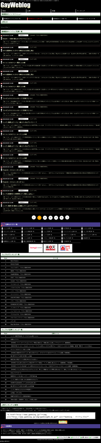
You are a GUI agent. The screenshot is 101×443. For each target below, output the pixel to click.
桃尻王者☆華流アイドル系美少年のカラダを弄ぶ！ (24, 359)
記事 (28, 11)
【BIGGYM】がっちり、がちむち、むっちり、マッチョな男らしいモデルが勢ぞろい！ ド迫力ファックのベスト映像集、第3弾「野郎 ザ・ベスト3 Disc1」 (52, 346)
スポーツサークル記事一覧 (9, 238)
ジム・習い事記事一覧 (88, 231)
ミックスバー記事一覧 (28, 228)
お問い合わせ (85, 438)
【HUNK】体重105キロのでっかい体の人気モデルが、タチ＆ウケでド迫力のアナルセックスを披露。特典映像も (40, 352)
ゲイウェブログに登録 (64, 438)
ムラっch (13, 321)
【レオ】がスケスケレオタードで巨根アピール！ (18, 98)
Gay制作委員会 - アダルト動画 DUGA (21, 274)
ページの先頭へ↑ (95, 438)
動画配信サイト (23, 35)
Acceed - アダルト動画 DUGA (19, 281)
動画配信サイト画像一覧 (60, 18)
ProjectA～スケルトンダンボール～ (14, 170)
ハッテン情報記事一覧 (28, 231)
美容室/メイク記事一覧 (9, 234)
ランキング (81, 11)
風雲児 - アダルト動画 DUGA (18, 271)
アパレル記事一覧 (27, 234)
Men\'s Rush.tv (14, 261)
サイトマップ (75, 438)
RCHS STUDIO (15, 264)
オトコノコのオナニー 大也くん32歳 (20, 349)
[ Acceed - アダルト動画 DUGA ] (38, 35)
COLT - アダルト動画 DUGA (18, 277)
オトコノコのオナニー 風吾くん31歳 (14, 62)
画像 (53, 11)
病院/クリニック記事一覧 (69, 234)
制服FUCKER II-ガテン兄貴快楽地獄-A (21, 396)
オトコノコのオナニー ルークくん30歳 (15, 134)
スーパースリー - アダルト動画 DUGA (21, 294)
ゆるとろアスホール (16, 373)
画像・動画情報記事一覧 (29, 241)
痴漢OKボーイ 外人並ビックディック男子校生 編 (24, 376)
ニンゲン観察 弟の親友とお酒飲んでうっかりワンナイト (20, 206)
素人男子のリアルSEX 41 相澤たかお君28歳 (22, 386)
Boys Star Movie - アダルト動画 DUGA (21, 324)
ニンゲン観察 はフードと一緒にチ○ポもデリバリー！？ (20, 122)
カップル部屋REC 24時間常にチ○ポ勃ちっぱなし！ (19, 194)
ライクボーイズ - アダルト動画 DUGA (21, 284)
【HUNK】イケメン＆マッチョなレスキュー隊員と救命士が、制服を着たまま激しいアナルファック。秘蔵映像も (41, 342)
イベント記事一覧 (27, 238)
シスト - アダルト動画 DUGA (18, 291)
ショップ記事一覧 (47, 231)
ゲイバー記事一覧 (7, 228)
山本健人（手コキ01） (17, 393)
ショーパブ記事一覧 (48, 228)
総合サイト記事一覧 (48, 241)
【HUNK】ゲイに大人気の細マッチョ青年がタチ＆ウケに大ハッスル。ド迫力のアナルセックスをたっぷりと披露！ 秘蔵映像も (44, 366)
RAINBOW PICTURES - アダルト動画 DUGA (23, 304)
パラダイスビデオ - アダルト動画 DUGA (21, 287)
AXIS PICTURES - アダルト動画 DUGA (21, 297)
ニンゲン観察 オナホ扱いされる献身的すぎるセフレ (24, 379)
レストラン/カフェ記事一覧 (70, 231)
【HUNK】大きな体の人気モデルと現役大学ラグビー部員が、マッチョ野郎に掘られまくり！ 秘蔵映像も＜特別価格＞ (42, 362)
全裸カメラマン (15, 339)
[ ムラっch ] (33, 47)
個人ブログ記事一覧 (68, 238)
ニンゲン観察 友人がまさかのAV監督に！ (22, 389)
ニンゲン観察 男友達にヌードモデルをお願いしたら (24, 336)
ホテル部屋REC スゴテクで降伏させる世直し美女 (18, 50)
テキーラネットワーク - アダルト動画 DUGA (22, 317)
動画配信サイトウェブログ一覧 (12, 18)
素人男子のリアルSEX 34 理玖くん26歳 (21, 356)
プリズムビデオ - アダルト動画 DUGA (21, 314)
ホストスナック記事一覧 (9, 231)
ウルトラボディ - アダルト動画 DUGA (21, 267)
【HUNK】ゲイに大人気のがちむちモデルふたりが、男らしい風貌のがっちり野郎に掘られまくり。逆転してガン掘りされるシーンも (46, 369)
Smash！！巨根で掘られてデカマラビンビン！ (17, 39)
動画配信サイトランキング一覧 (86, 18)
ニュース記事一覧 (47, 234)
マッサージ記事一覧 (88, 228)
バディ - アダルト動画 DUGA (18, 301)
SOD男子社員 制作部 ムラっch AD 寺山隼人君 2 (23, 383)
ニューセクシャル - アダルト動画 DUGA (21, 311)
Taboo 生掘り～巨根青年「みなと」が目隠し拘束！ (24, 399)
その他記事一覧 (67, 241)
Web (4, 11)
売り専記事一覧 (67, 228)
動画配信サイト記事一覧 (35, 18)
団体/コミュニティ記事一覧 (90, 234)
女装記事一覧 (86, 238)
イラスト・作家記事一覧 (49, 238)
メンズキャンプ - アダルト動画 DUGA (21, 307)
